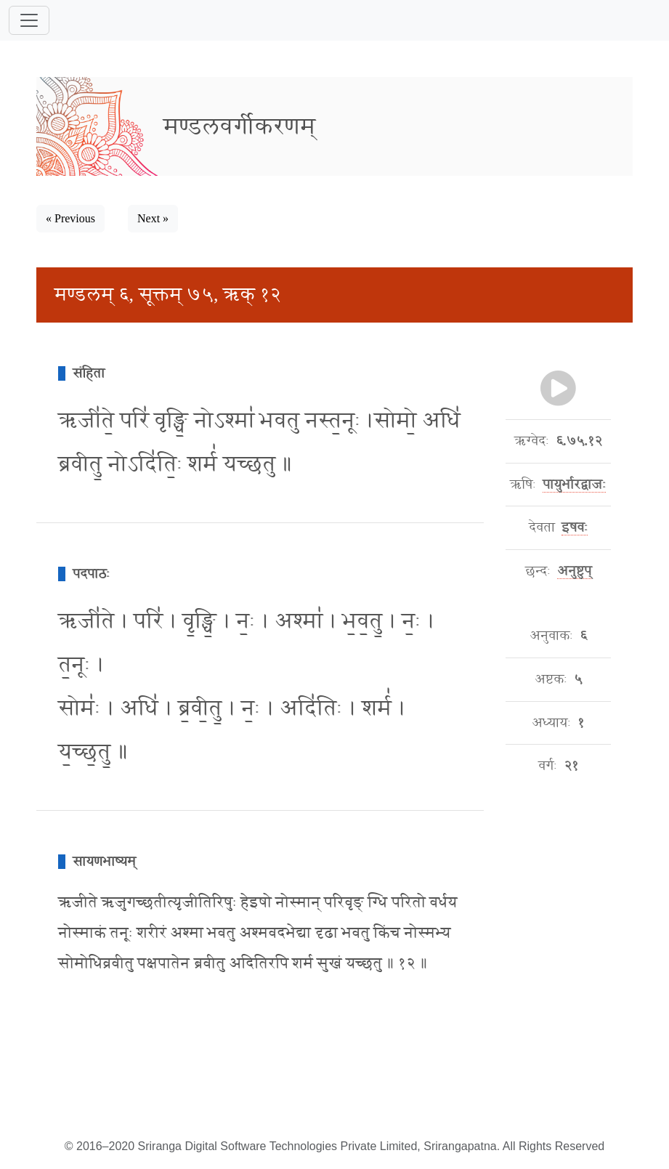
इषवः (574, 527)
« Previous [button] (70, 218)
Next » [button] (153, 218)
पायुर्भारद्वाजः (574, 484)
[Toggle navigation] (29, 20)
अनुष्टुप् (574, 571)
